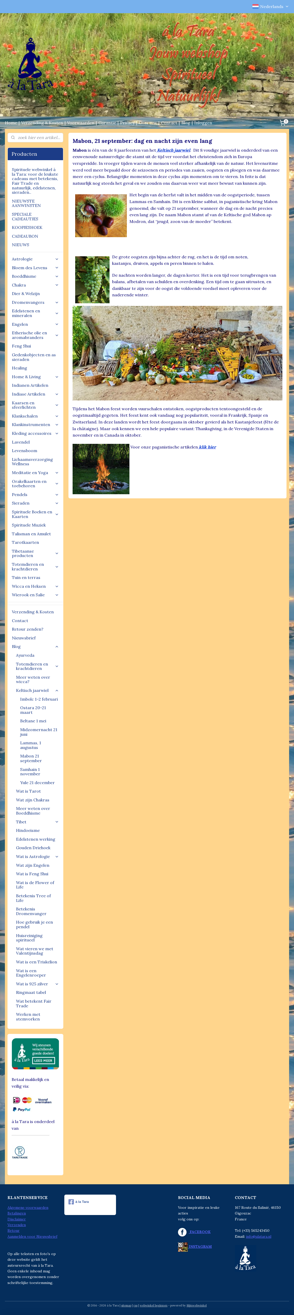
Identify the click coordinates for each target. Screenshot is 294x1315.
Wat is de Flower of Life (35, 885)
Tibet (37, 821)
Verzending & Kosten (42, 122)
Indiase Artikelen (35, 394)
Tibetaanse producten (35, 553)
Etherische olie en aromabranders (35, 335)
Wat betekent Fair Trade (33, 1003)
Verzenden (16, 1225)
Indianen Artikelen (30, 385)
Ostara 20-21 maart (33, 710)
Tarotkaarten (25, 542)
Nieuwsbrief (24, 637)
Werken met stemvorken (28, 1017)
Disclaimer (16, 1219)
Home (11, 122)
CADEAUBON (25, 236)
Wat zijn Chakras (32, 799)
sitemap (126, 1305)
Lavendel (21, 442)
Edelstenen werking (35, 839)
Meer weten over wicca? (33, 679)
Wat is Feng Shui (32, 873)
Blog (185, 122)
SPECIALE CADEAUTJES (25, 216)
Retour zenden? (27, 629)
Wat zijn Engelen (32, 865)
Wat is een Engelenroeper (31, 973)
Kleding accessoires (35, 433)
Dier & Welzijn (26, 293)
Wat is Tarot (28, 791)
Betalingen (16, 1213)
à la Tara (78, 1202)
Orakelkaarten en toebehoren (35, 484)
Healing (19, 367)
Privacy (127, 122)
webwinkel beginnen (153, 1305)
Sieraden (35, 503)
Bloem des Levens (35, 267)
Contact (169, 122)
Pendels (35, 494)
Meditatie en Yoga (35, 472)
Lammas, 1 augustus (30, 745)
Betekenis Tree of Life (33, 898)
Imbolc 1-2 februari (39, 699)
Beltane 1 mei (33, 720)
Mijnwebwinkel (197, 1305)
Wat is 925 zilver (37, 983)
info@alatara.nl (258, 1236)
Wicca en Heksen (35, 586)
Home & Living (35, 376)
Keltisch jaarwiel (37, 690)
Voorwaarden (80, 122)
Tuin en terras (26, 577)
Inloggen (203, 122)
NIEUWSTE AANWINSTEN (26, 203)
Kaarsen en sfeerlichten (35, 405)
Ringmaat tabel (31, 992)
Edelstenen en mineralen (35, 313)
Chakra (35, 285)
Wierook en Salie (35, 594)
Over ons (148, 122)
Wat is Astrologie (37, 856)
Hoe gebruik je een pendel (34, 924)
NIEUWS (20, 244)
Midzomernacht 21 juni (38, 732)
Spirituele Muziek (29, 525)
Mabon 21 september (31, 758)
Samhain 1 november (30, 772)
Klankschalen (35, 416)
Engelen (35, 324)
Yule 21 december (37, 782)
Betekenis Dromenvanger (31, 911)
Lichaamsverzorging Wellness (32, 462)
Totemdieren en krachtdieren (35, 566)
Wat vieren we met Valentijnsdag (34, 951)
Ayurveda (25, 655)
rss (135, 1305)
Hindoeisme (28, 830)
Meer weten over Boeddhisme (33, 811)
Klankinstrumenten (35, 424)
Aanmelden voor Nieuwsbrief (32, 1236)
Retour (13, 1230)
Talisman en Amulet (31, 533)
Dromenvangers (35, 302)
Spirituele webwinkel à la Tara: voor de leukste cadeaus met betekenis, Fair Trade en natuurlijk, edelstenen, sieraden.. (35, 181)
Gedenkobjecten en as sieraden (34, 357)
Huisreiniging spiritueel (29, 938)
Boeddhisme (35, 276)
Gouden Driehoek (33, 847)
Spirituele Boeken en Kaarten (35, 514)
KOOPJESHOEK (27, 227)
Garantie (107, 122)
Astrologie (35, 258)
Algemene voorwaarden (27, 1207)
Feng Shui (21, 346)
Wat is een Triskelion (36, 961)
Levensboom (24, 450)
